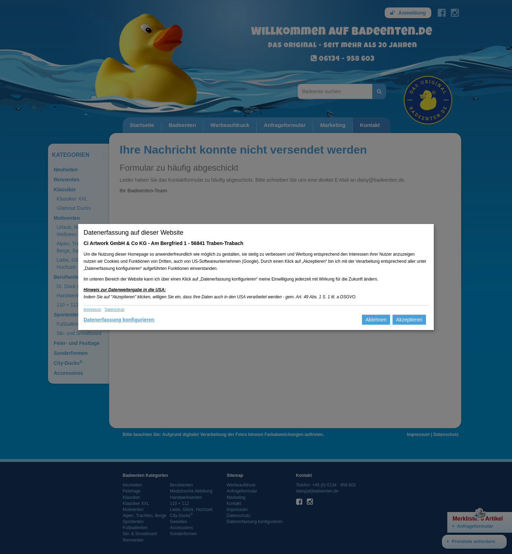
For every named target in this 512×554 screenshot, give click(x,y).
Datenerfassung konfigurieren (119, 320)
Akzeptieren (409, 320)
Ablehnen (376, 320)
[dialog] (256, 277)
